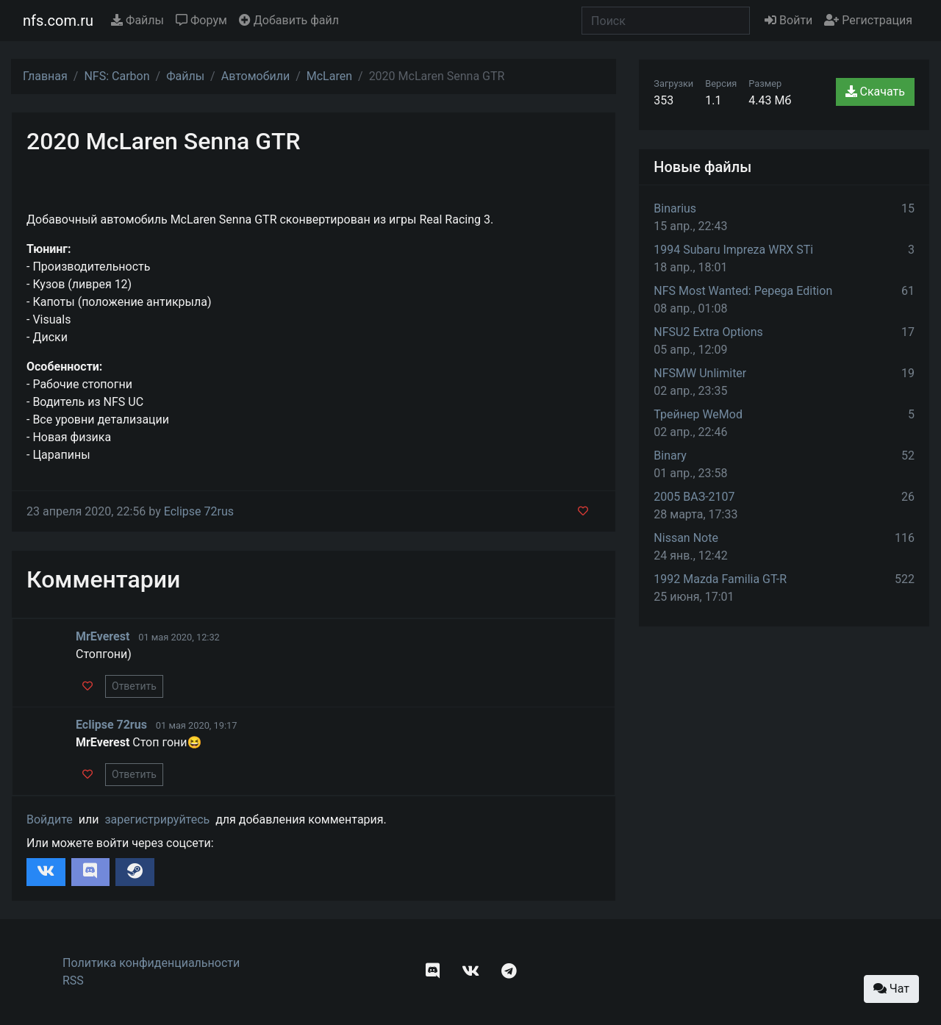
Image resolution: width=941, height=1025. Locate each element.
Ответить (134, 686)
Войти (788, 20)
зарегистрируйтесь (157, 819)
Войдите (49, 819)
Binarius (675, 208)
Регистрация (868, 20)
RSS (73, 981)
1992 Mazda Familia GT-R (720, 579)
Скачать (875, 92)
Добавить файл (289, 20)
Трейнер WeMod (698, 414)
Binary (670, 456)
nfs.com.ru (58, 20)
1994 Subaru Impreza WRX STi (733, 250)
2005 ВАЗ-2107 (694, 497)
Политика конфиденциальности (151, 963)
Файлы (137, 20)
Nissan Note (686, 538)
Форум (201, 20)
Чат (891, 989)
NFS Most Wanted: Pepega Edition (743, 291)
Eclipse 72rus (199, 511)
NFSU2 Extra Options (708, 332)
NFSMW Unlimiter (700, 373)
